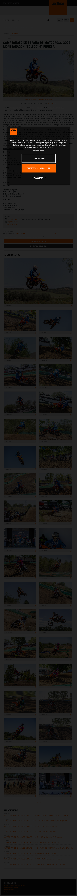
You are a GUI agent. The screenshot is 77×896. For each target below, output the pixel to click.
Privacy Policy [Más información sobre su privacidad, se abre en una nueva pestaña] (36, 150)
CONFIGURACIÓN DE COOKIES (38, 178)
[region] (38, 156)
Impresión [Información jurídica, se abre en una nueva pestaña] (42, 150)
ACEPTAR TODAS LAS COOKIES (38, 168)
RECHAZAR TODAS (38, 158)
